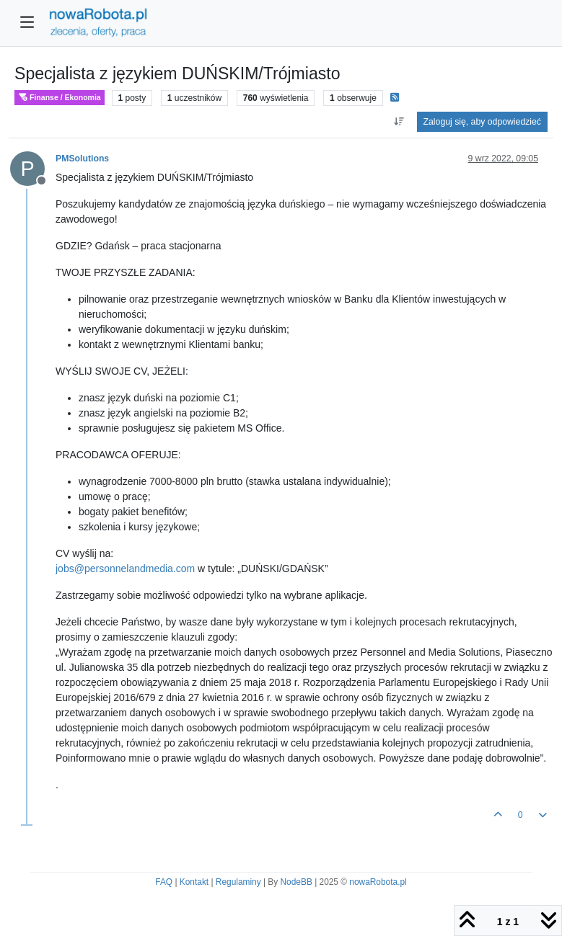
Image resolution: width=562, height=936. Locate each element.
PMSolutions (82, 158)
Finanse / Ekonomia (59, 97)
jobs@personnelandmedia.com (125, 568)
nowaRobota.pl (377, 882)
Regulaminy (238, 882)
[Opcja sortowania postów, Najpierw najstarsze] (398, 122)
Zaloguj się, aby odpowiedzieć (482, 122)
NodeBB (296, 882)
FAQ (163, 882)
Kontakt (194, 882)
